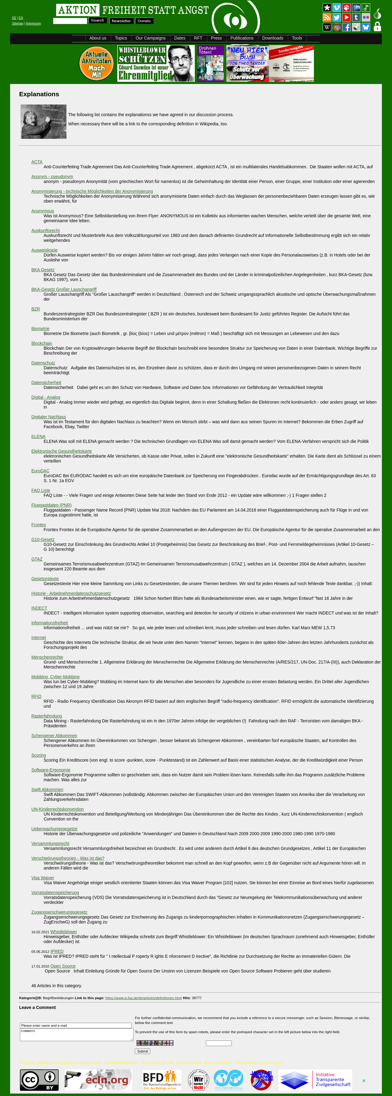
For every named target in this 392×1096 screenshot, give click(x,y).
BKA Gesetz (42, 269)
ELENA (38, 436)
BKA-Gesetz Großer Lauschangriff (63, 289)
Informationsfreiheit (49, 622)
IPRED (57, 951)
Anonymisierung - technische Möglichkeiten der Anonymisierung (92, 191)
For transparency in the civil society (259, 1062)
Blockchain (41, 343)
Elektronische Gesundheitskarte (61, 451)
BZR (35, 308)
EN (21, 18)
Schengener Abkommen (54, 735)
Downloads (272, 38)
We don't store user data (156, 1062)
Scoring (38, 755)
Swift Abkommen (47, 789)
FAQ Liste (40, 490)
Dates (180, 38)
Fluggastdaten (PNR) (51, 505)
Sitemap (17, 23)
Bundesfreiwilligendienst (121, 1062)
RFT (198, 38)
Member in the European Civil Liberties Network (69, 1062)
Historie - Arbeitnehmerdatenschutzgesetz (71, 593)
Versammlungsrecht (50, 843)
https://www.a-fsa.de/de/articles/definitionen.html (143, 998)
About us (97, 38)
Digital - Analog (45, 397)
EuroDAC (40, 470)
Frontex (38, 524)
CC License (27, 1062)
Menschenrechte (47, 657)
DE (14, 18)
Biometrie (40, 328)
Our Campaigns (151, 38)
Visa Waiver (42, 877)
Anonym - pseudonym (52, 176)
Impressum (33, 23)
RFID (36, 696)
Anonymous (42, 210)
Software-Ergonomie (50, 769)
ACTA (36, 161)
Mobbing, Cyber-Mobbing (55, 676)
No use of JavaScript (218, 1062)
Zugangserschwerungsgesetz (59, 912)
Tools (297, 38)
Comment (78, 1034)
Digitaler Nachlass (48, 416)
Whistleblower (64, 931)
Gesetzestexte (45, 578)
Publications (242, 38)
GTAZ (36, 559)
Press (216, 38)
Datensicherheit (46, 382)
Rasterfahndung (46, 716)
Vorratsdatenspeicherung (55, 892)
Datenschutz (43, 362)
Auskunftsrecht (45, 230)
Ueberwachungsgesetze (54, 828)
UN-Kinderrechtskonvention (57, 809)
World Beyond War (189, 1062)
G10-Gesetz (42, 539)
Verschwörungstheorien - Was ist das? (67, 858)
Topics (121, 38)
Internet (38, 637)
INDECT (39, 608)
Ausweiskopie (44, 250)
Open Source (63, 966)
